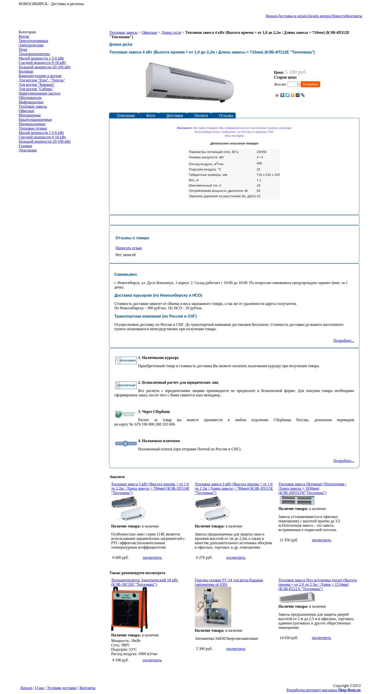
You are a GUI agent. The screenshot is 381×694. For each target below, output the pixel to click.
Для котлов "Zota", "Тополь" (42, 80)
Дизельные (28, 150)
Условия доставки (62, 688)
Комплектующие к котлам (40, 76)
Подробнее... (343, 340)
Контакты (354, 16)
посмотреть (152, 557)
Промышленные (32, 124)
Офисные (26, 111)
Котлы (24, 36)
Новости (339, 16)
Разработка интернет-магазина (324, 690)
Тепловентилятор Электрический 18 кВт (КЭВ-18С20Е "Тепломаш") (144, 582)
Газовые (25, 146)
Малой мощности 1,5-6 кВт (41, 58)
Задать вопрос (320, 16)
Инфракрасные (31, 102)
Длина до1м (171, 32)
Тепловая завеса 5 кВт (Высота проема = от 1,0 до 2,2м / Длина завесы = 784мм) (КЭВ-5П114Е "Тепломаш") (150, 488)
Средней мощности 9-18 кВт (42, 63)
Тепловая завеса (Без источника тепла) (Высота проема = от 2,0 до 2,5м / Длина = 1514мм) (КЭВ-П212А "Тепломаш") (317, 584)
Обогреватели (30, 98)
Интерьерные (30, 115)
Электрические (31, 45)
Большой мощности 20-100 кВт (45, 67)
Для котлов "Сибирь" (36, 89)
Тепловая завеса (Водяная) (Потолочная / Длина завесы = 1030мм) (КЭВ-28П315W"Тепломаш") (312, 488)
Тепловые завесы (33, 106)
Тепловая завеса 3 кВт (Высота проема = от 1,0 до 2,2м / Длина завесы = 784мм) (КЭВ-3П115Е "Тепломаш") (234, 488)
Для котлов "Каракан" (37, 84)
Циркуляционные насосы (39, 93)
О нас (39, 688)
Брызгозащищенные (35, 119)
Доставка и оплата (293, 16)
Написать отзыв (128, 248)
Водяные (26, 71)
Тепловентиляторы (34, 54)
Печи (23, 49)
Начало (271, 16)
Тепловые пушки (33, 128)
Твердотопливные (33, 41)
